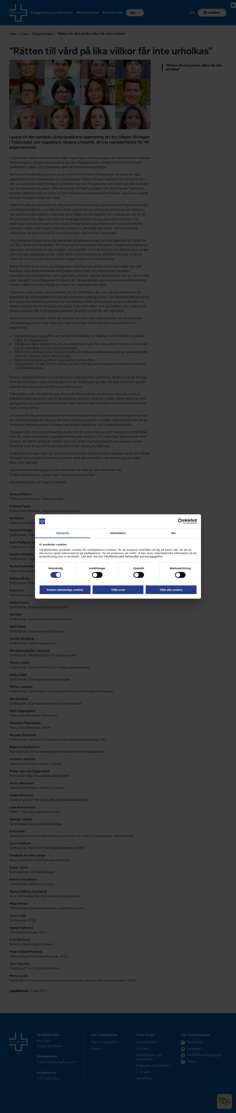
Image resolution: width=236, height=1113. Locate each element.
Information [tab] (118, 533)
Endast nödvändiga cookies (65, 589)
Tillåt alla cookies (171, 589)
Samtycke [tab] (62, 533)
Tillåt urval (118, 589)
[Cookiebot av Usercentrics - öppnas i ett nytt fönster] (181, 521)
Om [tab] (173, 533)
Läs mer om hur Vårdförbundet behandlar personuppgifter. (122, 556)
